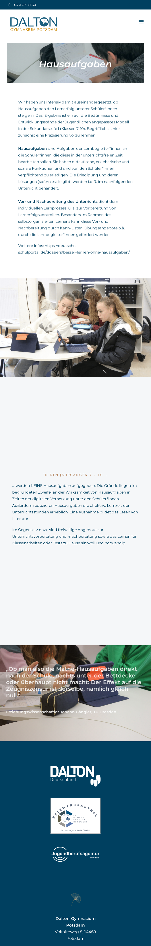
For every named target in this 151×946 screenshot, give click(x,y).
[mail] (135, 4)
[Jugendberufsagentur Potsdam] (75, 846)
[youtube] (128, 4)
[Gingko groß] (75, 894)
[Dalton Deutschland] (75, 767)
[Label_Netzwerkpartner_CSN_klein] (75, 799)
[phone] (142, 4)
